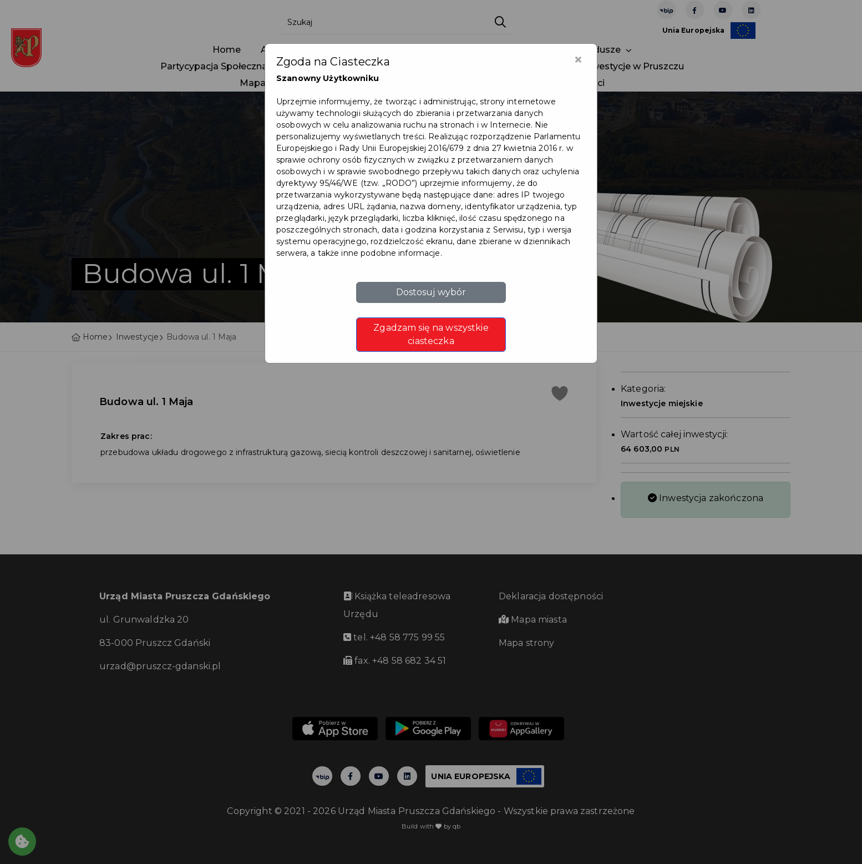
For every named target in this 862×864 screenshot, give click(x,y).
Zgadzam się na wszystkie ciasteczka (430, 334)
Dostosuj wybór (431, 292)
